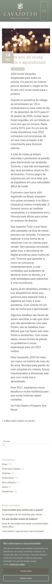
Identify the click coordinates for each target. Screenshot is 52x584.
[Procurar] (26, 441)
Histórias (6, 473)
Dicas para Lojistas (11, 469)
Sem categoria (9, 482)
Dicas (4, 464)
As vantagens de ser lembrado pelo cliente (22, 514)
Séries (5, 487)
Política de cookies (17, 564)
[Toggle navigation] (44, 10)
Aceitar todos (26, 571)
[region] (26, 561)
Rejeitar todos (26, 578)
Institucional (18, 69)
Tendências (7, 491)
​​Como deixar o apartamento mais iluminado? (23, 531)
